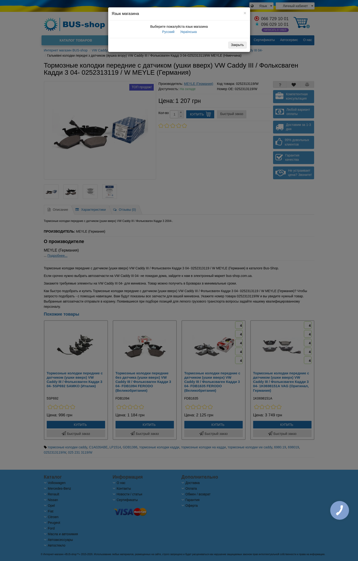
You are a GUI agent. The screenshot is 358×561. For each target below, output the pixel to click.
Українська (188, 32)
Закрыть (237, 45)
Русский (168, 32)
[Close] (244, 12)
